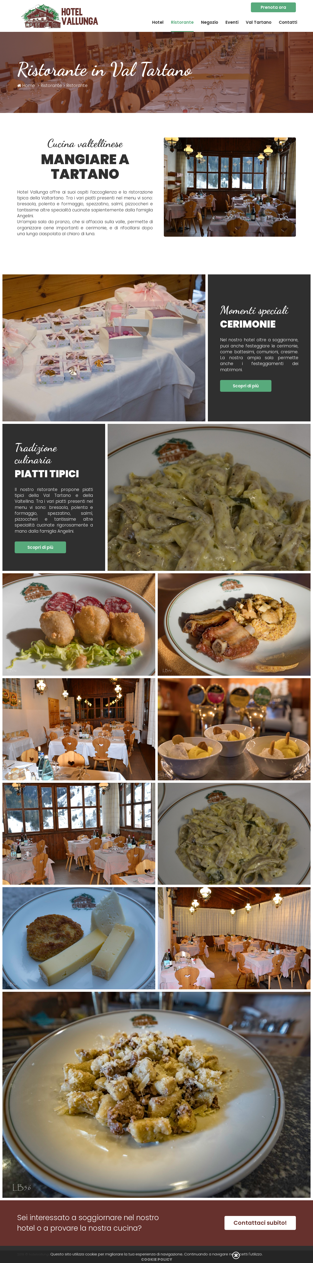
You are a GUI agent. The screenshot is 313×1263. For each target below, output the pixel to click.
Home (26, 85)
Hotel (158, 22)
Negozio (209, 22)
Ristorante (182, 22)
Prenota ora (273, 7)
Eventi (231, 22)
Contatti (288, 22)
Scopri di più (246, 386)
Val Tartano (258, 22)
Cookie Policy (156, 1259)
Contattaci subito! (260, 1223)
